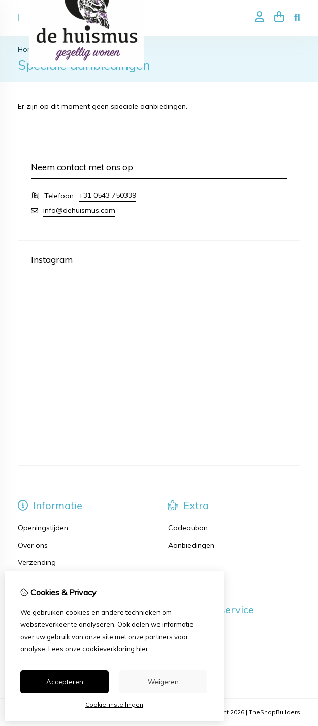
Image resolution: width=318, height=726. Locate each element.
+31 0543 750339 (107, 195)
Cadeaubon (188, 527)
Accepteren (64, 682)
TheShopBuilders (274, 712)
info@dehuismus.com (79, 210)
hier (142, 649)
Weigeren (163, 682)
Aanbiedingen (191, 545)
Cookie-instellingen (114, 704)
